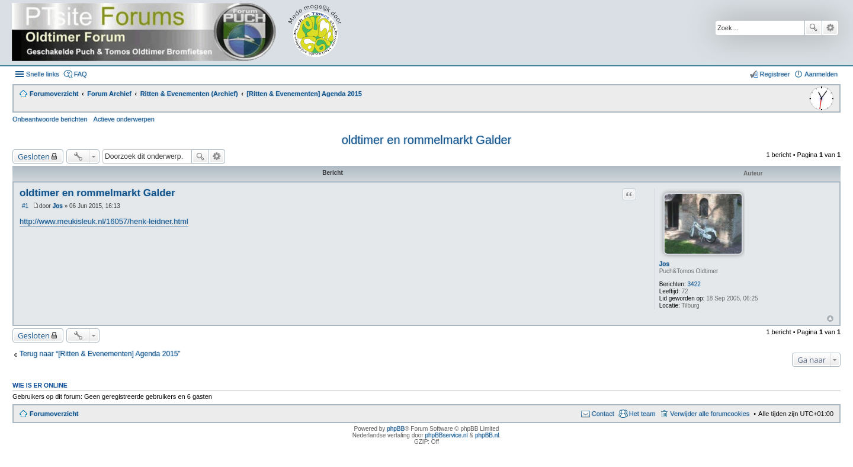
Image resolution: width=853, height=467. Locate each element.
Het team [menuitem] (642, 413)
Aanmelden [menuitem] (821, 74)
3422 (694, 284)
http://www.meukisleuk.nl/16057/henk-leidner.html (104, 221)
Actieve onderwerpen (124, 119)
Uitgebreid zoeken (830, 28)
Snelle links (42, 74)
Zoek (813, 28)
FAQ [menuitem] (80, 74)
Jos (664, 264)
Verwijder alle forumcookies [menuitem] (709, 413)
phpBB (396, 429)
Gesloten (34, 156)
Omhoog (830, 318)
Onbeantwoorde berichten (50, 119)
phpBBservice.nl (446, 435)
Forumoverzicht (54, 413)
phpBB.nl (487, 435)
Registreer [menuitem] (775, 74)
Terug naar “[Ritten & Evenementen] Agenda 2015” (100, 354)
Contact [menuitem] (603, 413)
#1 (25, 206)
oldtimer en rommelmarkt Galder (427, 139)
